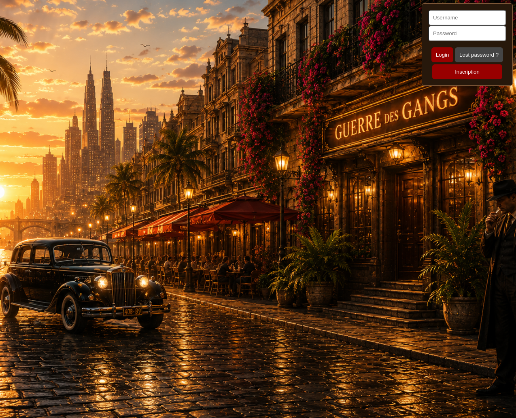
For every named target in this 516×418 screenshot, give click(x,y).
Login (442, 55)
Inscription (467, 72)
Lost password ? (479, 55)
